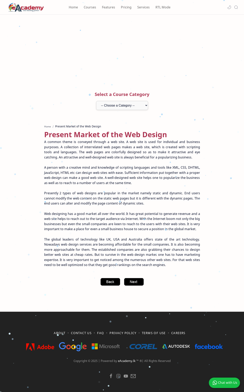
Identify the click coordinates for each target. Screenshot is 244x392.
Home (73, 7)
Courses (90, 7)
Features (108, 7)
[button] (229, 7)
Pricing (126, 7)
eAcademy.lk (127, 361)
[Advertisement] (122, 49)
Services (143, 7)
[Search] (236, 7)
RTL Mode (162, 7)
